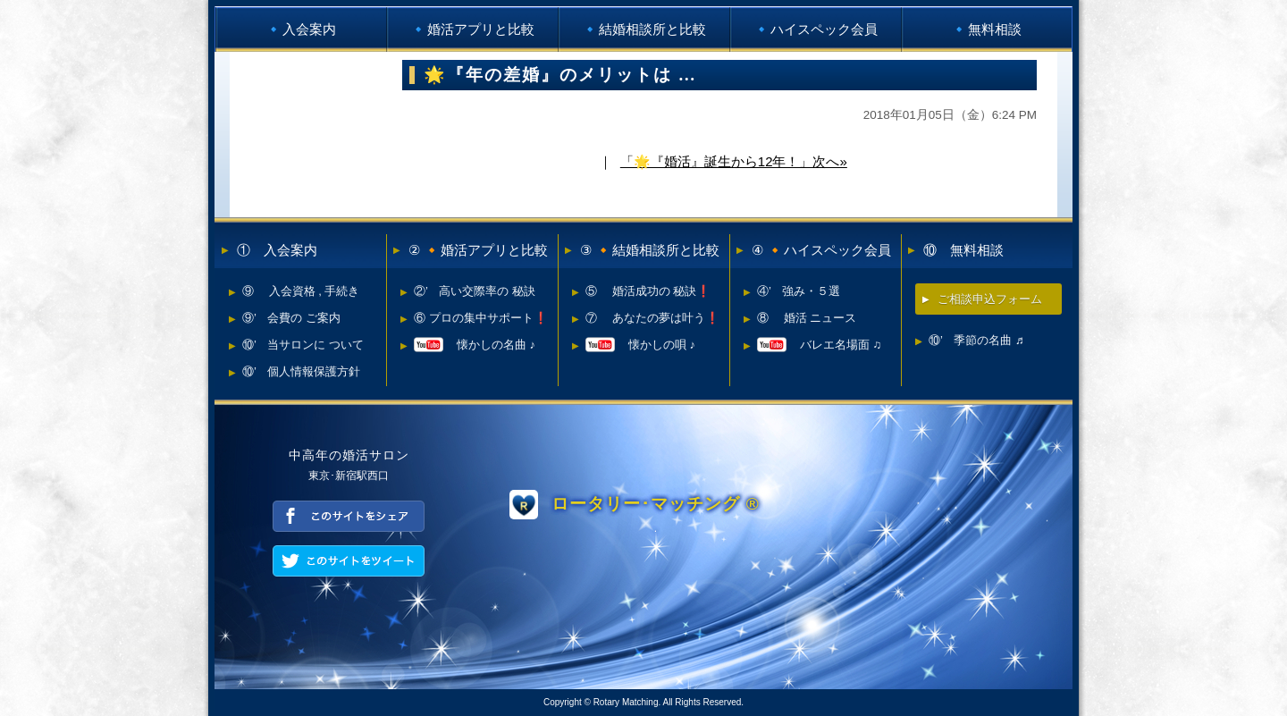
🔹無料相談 (986, 29)
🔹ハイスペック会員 (815, 29)
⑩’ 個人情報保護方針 (301, 371)
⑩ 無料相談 (963, 249)
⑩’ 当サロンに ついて (303, 344)
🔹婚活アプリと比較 (472, 29)
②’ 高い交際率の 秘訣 (474, 291)
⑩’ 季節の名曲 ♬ (976, 340)
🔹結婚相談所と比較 (644, 29)
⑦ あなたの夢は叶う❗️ (652, 317)
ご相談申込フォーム (990, 299)
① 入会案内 (277, 249)
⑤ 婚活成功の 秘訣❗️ (648, 291)
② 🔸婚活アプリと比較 (478, 249)
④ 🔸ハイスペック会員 (821, 249)
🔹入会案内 (300, 29)
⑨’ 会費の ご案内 (291, 317)
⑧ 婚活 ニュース (806, 317)
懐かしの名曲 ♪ (474, 344)
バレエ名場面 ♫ (819, 344)
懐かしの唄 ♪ (640, 344)
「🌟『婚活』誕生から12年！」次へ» (733, 161)
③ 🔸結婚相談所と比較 (649, 249)
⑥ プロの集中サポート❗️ (481, 317)
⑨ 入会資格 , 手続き (300, 291)
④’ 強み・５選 (798, 291)
